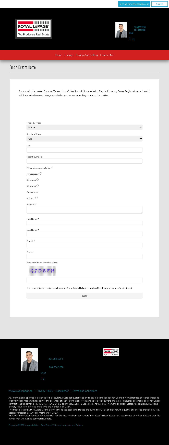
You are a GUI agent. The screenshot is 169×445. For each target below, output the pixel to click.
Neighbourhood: (35, 156)
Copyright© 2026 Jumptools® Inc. (23, 426)
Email (131, 32)
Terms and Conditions (84, 392)
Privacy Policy (45, 392)
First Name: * (33, 220)
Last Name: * (33, 231)
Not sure (31, 198)
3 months (31, 180)
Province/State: (34, 134)
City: (29, 145)
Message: (31, 204)
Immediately (33, 173)
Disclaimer (62, 392)
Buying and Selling (87, 55)
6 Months (31, 186)
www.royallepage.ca (20, 392)
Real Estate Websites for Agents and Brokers (62, 426)
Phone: (30, 253)
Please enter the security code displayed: (42, 264)
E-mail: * (31, 242)
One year (31, 192)
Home (58, 55)
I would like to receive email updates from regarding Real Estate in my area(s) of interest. (81, 289)
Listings (69, 55)
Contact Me (107, 55)
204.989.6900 (140, 30)
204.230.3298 (140, 27)
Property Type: (34, 122)
